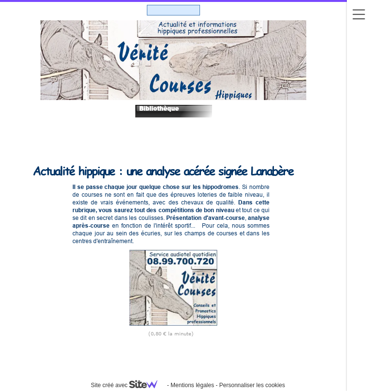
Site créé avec (128, 385)
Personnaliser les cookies (252, 385)
